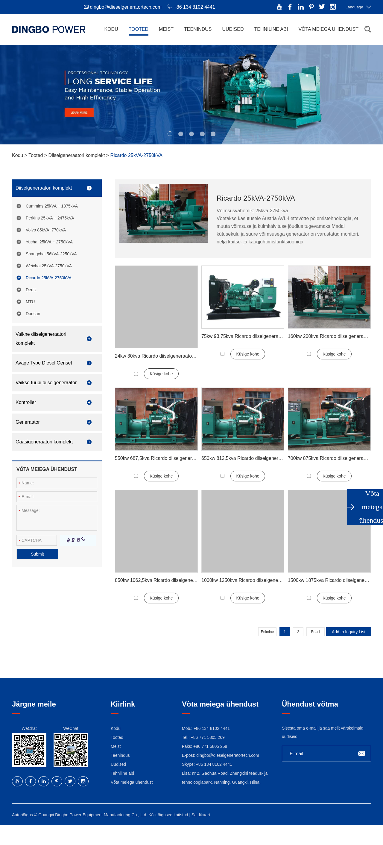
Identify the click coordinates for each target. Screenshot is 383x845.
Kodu (111, 29)
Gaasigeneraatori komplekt (44, 441)
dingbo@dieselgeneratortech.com (126, 7)
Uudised (233, 29)
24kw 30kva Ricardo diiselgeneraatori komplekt (165, 356)
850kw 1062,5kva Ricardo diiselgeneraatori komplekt (171, 580)
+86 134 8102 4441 (214, 764)
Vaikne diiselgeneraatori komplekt (41, 339)
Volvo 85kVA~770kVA (46, 230)
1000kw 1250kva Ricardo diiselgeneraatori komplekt (256, 580)
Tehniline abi (271, 29)
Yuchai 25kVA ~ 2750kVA (49, 242)
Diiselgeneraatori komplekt (77, 155)
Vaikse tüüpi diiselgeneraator (46, 382)
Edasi (315, 632)
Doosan (33, 313)
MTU (30, 301)
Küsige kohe (161, 373)
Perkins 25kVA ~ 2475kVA (50, 218)
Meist (166, 29)
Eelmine (267, 632)
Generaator (28, 422)
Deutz (31, 289)
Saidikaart (201, 814)
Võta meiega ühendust (328, 29)
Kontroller (26, 402)
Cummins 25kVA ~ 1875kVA (52, 206)
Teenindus (198, 29)
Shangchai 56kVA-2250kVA (51, 253)
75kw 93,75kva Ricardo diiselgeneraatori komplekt (254, 336)
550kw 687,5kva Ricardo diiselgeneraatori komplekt (169, 458)
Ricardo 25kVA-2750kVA (136, 155)
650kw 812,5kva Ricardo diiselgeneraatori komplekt (256, 458)
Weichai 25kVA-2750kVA (49, 265)
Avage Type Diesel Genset (44, 362)
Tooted (138, 29)
